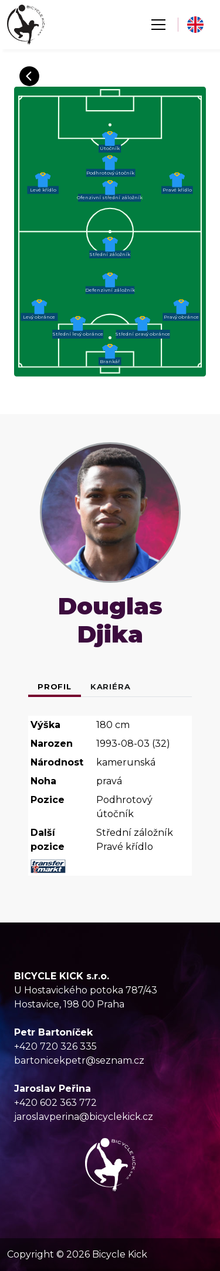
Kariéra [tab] (110, 686)
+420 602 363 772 (55, 1102)
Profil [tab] (55, 686)
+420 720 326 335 (55, 1046)
